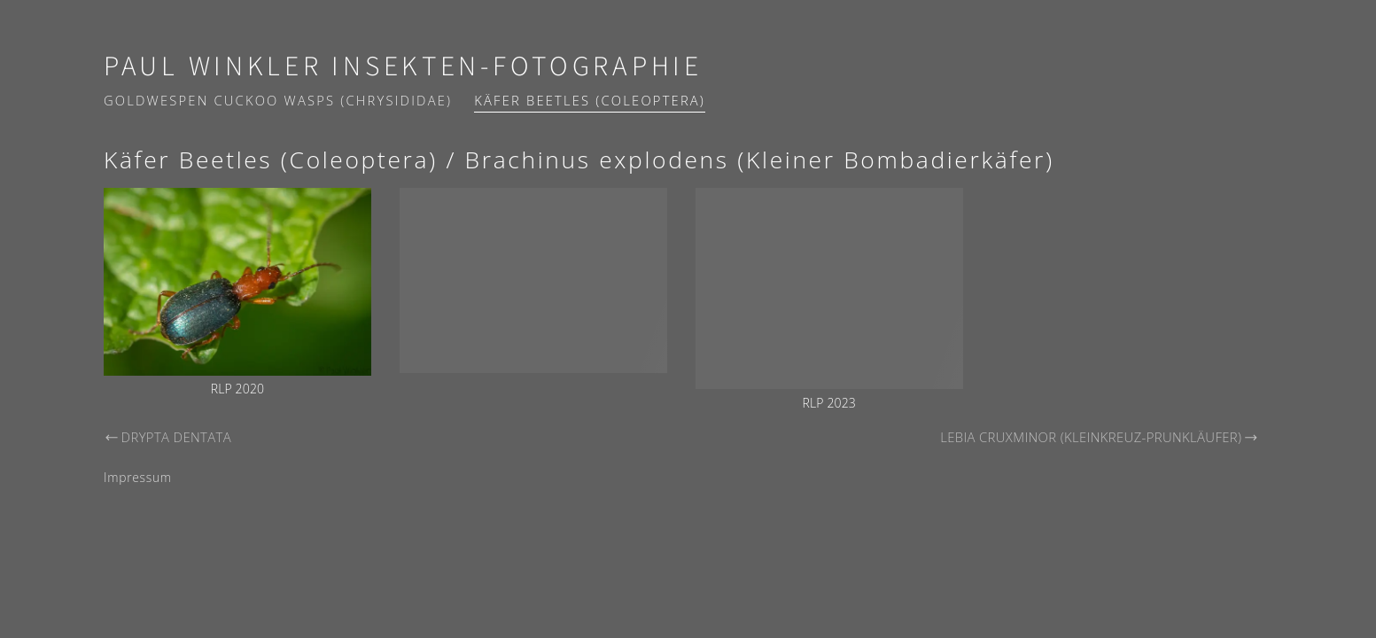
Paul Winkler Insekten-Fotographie (403, 67)
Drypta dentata (167, 437)
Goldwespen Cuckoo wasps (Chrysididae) (278, 100)
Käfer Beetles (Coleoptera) (589, 100)
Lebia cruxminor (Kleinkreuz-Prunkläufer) (1099, 437)
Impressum (138, 477)
